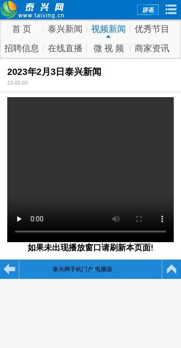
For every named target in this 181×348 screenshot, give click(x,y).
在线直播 (65, 48)
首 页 (22, 29)
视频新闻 (108, 29)
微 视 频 (109, 48)
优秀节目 (152, 29)
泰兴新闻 (65, 29)
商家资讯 (152, 48)
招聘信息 (21, 48)
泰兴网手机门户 (73, 269)
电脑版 (103, 269)
